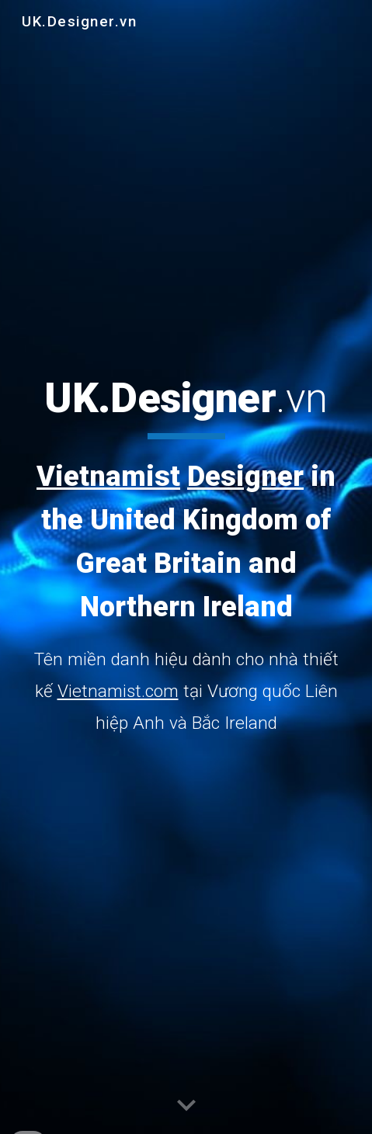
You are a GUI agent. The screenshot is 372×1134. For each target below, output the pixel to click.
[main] (186, 556)
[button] (186, 1106)
